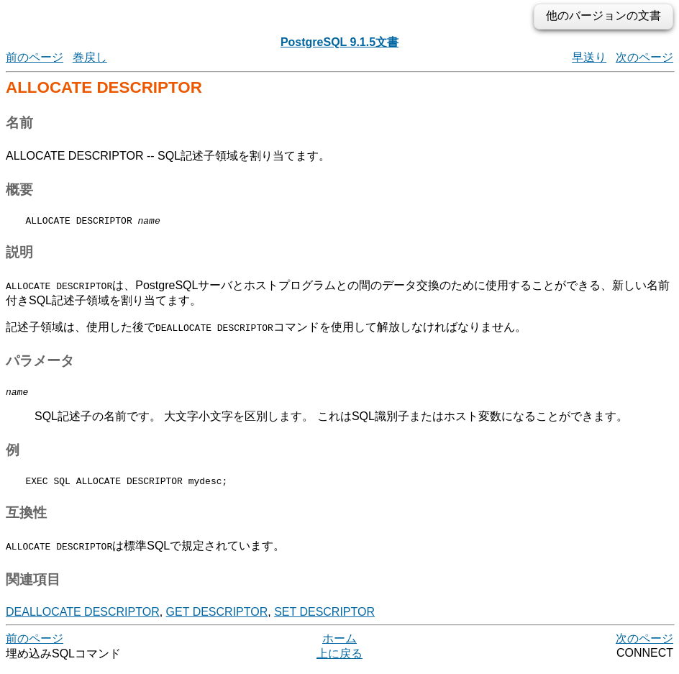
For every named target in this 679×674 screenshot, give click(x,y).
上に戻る (339, 660)
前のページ (34, 57)
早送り (589, 57)
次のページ (644, 57)
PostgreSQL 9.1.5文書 (339, 42)
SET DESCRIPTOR (324, 618)
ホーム (339, 645)
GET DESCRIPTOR (217, 618)
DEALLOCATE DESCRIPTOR (83, 618)
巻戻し (90, 57)
